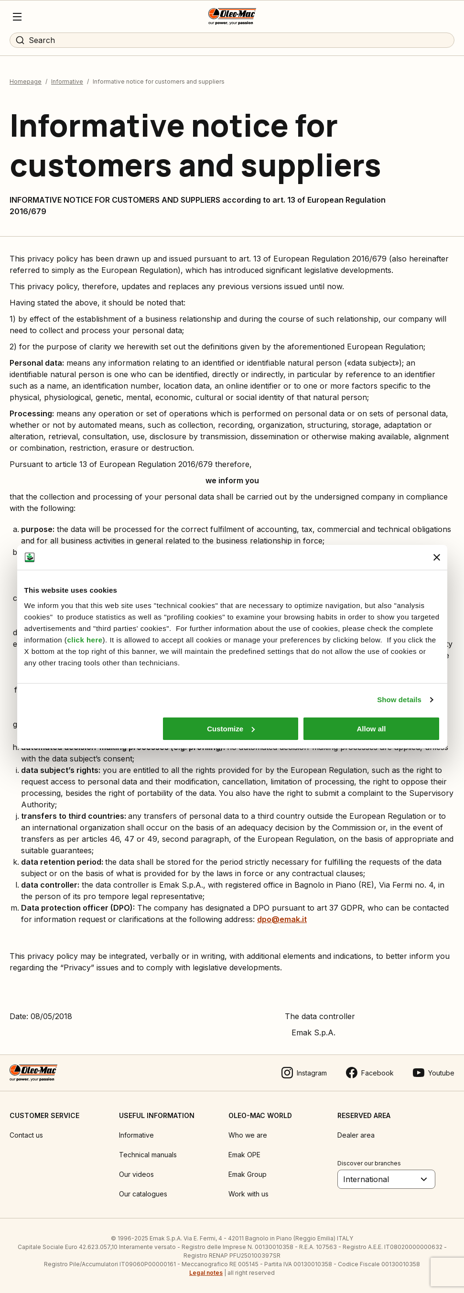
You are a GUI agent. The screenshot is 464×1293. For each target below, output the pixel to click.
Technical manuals (148, 1155)
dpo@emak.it (282, 919)
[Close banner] (436, 557)
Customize (231, 729)
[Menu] (17, 16)
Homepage (26, 81)
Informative (67, 81)
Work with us (248, 1194)
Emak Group (247, 1174)
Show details (399, 699)
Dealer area (356, 1135)
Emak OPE (244, 1155)
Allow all (371, 729)
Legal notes (206, 1272)
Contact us (26, 1135)
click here (84, 640)
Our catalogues (143, 1194)
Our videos (136, 1174)
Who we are (247, 1135)
